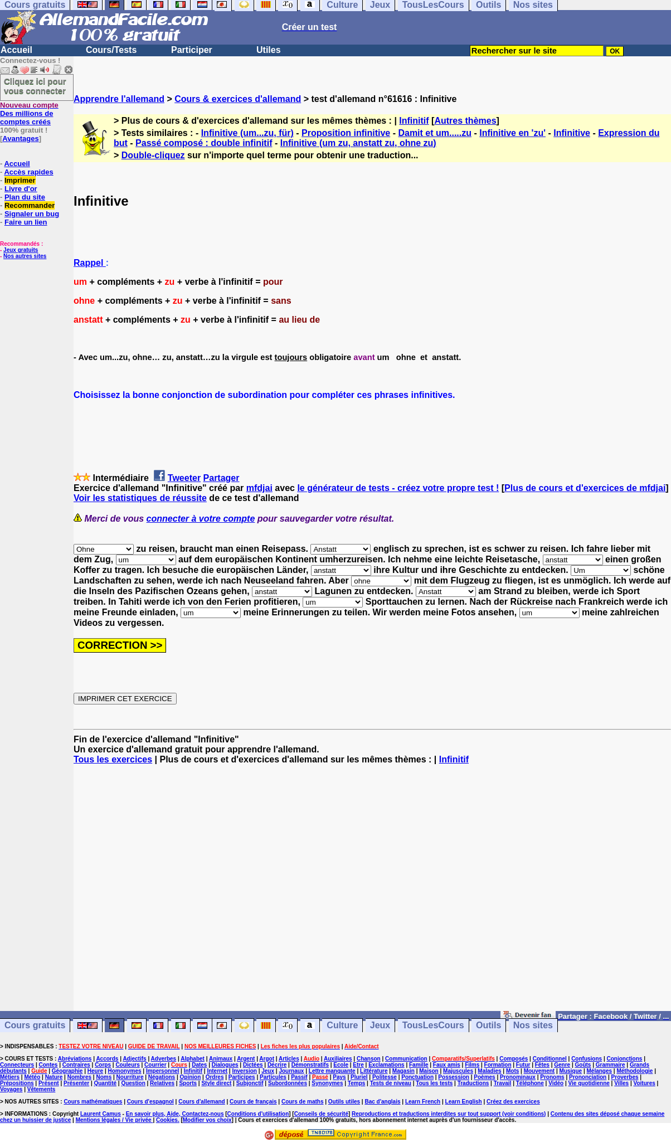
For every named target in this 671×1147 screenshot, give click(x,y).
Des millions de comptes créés (29, 113)
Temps (357, 1083)
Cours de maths (302, 1102)
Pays (339, 1077)
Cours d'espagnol (150, 1102)
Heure (95, 1071)
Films (472, 1065)
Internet (217, 1071)
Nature (54, 1077)
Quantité (105, 1083)
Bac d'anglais (382, 1102)
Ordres (215, 1077)
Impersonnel (162, 1071)
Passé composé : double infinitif (203, 143)
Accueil (16, 50)
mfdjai (259, 488)
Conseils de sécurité (321, 1114)
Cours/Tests (111, 50)
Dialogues (225, 1065)
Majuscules (458, 1071)
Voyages (11, 1089)
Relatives (162, 1083)
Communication (406, 1059)
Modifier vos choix (207, 1120)
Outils (488, 1026)
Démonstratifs (310, 1065)
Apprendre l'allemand (119, 99)
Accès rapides (28, 172)
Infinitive (571, 133)
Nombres (79, 1077)
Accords (107, 1059)
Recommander (29, 205)
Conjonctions (625, 1059)
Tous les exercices (113, 759)
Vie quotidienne (589, 1083)
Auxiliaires (338, 1059)
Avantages (20, 138)
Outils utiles (344, 1102)
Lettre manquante (332, 1071)
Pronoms (552, 1077)
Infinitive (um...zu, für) (247, 133)
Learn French (422, 1102)
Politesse (384, 1077)
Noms (103, 1077)
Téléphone (530, 1083)
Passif (299, 1077)
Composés (513, 1059)
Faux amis (446, 1065)
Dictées (253, 1065)
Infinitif (414, 120)
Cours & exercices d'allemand (237, 99)
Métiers (10, 1077)
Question (133, 1083)
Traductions (473, 1083)
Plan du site (24, 197)
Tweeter (184, 478)
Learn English (463, 1102)
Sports (188, 1083)
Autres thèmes (465, 120)
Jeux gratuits (20, 250)
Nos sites (533, 1026)
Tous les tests (434, 1083)
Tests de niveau (390, 1083)
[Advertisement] (372, 893)
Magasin (403, 1071)
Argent (246, 1059)
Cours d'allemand (201, 1102)
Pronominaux (518, 1077)
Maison (428, 1071)
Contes (47, 1065)
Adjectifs (134, 1059)
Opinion (190, 1077)
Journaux (291, 1071)
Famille (418, 1065)
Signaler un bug (31, 214)
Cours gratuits (34, 1026)
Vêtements (41, 1089)
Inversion (244, 1071)
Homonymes (125, 1071)
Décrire (277, 1065)
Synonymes (327, 1083)
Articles (289, 1059)
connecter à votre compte (201, 518)
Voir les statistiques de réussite (140, 498)
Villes (621, 1083)
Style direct (216, 1083)
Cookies (167, 1120)
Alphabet (193, 1059)
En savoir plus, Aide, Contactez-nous (175, 1114)
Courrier (155, 1065)
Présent (48, 1083)
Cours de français (253, 1102)
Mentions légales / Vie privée (114, 1120)
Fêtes (542, 1065)
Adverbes (164, 1059)
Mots (512, 1071)
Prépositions (17, 1083)
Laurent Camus (100, 1114)
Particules (273, 1077)
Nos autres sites (24, 256)
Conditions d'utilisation (258, 1114)
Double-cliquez (153, 155)
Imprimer (20, 180)
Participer (191, 50)
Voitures (644, 1083)
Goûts (583, 1065)
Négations (161, 1077)
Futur (523, 1065)
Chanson (369, 1059)
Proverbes (625, 1077)
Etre (358, 1065)
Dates (199, 1065)
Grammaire (610, 1065)
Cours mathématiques (93, 1102)
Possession (453, 1077)
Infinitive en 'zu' (512, 133)
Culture (342, 1026)
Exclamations (386, 1065)
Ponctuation (417, 1077)
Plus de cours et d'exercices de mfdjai (584, 488)
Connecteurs (17, 1065)
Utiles (268, 50)
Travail (503, 1083)
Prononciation (587, 1077)
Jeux (380, 1026)
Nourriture (130, 1077)
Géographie (67, 1071)
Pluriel (359, 1077)
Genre (562, 1065)
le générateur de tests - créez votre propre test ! (398, 488)
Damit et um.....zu (434, 133)
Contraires (76, 1065)
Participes (241, 1077)
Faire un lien (25, 222)
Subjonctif (250, 1083)
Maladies (489, 1071)
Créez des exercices (513, 1102)
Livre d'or (20, 188)
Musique (571, 1071)
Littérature (373, 1071)
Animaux (220, 1059)
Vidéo (555, 1083)
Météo (32, 1077)
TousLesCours (433, 1026)
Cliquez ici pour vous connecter (35, 85)
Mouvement (539, 1071)
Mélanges (599, 1071)
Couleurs (127, 1065)
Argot (266, 1059)
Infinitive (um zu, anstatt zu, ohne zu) (358, 143)
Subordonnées (287, 1083)
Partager (221, 478)
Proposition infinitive (346, 133)
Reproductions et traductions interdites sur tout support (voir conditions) (449, 1114)
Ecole (340, 1065)
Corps (103, 1065)
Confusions (586, 1059)
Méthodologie (634, 1071)
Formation (498, 1065)
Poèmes (484, 1077)
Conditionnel (550, 1059)
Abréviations (75, 1059)
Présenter (76, 1083)
